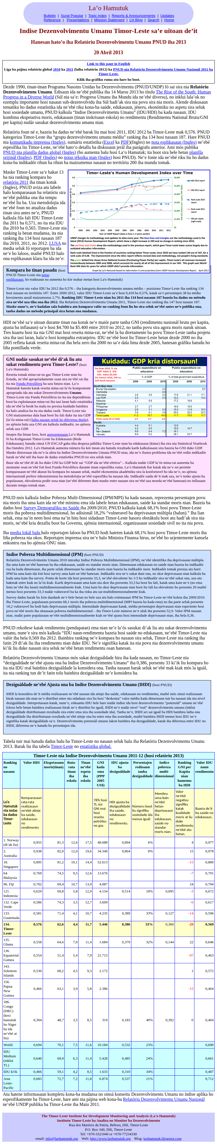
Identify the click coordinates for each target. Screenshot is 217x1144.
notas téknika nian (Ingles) (88, 157)
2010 (56, 69)
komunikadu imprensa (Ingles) (37, 142)
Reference (52, 20)
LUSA (55, 243)
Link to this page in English (108, 64)
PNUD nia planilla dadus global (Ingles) (39, 152)
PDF (125, 142)
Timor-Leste (62, 746)
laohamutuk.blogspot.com (163, 1138)
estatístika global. (96, 746)
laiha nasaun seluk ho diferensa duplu (59, 420)
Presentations (78, 20)
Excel (109, 142)
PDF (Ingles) (45, 157)
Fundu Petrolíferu (29, 383)
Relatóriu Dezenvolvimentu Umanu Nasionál (164, 1099)
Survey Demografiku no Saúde (52, 507)
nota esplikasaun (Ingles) (174, 142)
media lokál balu (25, 532)
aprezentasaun (58, 434)
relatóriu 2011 (16, 182)
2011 (69, 69)
